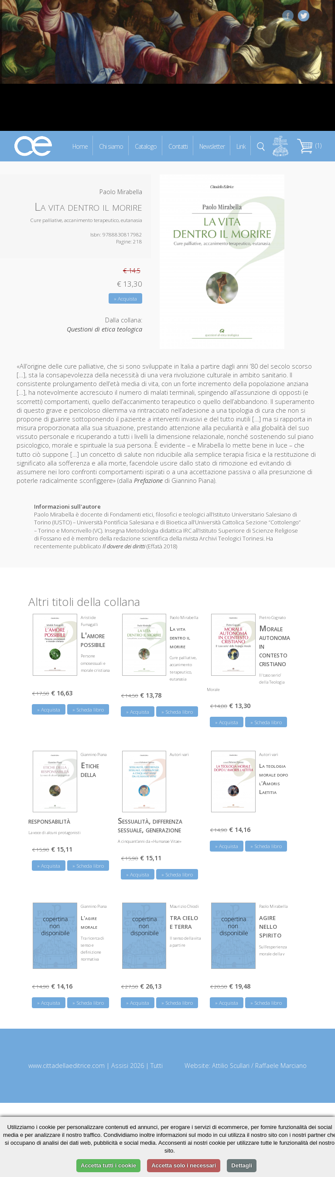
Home (80, 146)
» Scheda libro (88, 709)
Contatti (178, 146)
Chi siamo (111, 146)
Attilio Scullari (231, 1065)
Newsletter (212, 146)
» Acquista (125, 298)
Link (241, 146)
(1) (309, 145)
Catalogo (146, 146)
